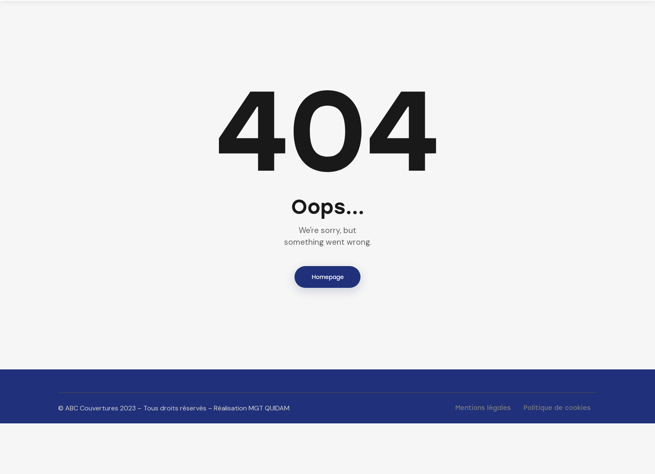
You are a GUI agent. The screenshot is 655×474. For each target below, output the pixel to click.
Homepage (328, 326)
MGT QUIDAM (269, 458)
